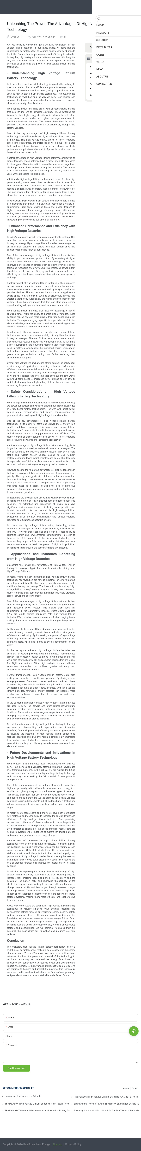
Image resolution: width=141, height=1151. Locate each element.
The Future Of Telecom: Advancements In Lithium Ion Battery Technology (37, 1110)
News (134, 1088)
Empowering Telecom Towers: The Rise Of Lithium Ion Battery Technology (106, 1103)
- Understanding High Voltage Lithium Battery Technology (113, 67)
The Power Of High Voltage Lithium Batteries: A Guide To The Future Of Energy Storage (106, 1096)
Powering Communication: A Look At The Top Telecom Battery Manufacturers (106, 1110)
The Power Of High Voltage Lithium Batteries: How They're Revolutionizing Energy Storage (37, 1103)
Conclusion (98, 95)
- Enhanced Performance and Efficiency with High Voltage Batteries (113, 72)
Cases (126, 1088)
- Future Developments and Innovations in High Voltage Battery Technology (113, 89)
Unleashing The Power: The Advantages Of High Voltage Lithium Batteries (23, 1096)
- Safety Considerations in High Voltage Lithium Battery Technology (113, 78)
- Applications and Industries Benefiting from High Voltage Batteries (113, 84)
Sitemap (57, 1144)
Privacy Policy (73, 1144)
